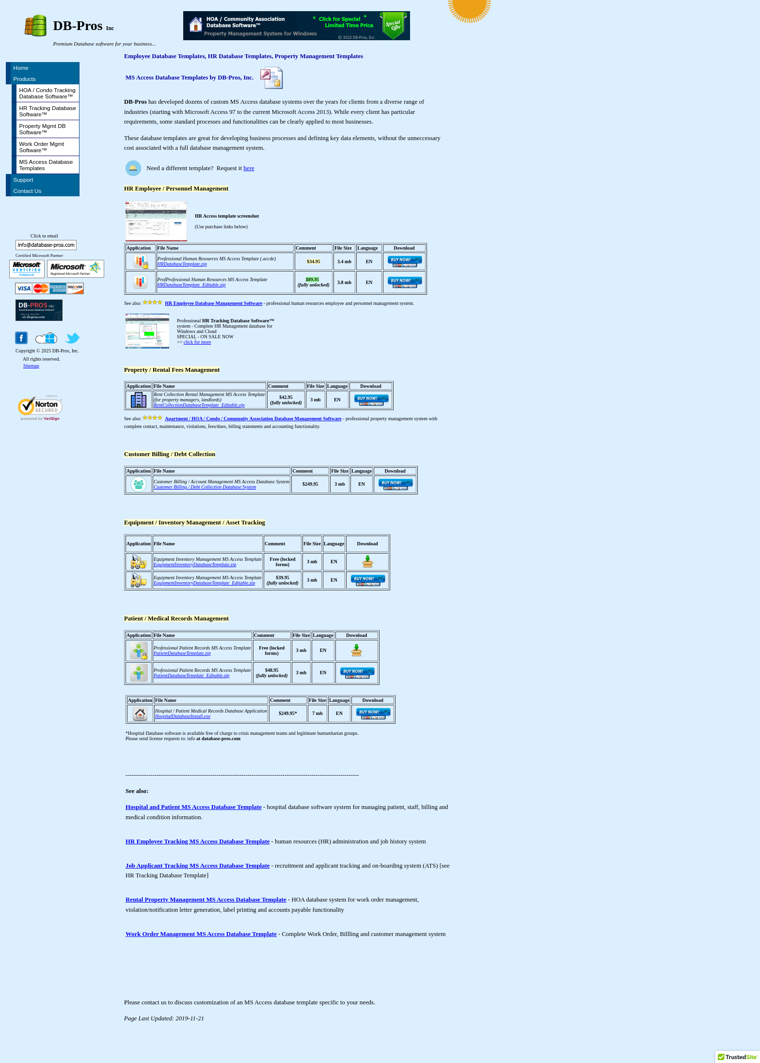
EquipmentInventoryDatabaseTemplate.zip (195, 564)
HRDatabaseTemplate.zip (182, 264)
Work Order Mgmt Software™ (41, 147)
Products (25, 79)
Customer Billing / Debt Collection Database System (205, 487)
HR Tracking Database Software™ (47, 111)
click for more (197, 342)
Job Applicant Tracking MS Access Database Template (197, 865)
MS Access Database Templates (46, 165)
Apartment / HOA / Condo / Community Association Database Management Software (253, 418)
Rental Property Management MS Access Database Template (206, 899)
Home (21, 67)
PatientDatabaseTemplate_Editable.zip (192, 675)
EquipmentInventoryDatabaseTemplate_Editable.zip (204, 583)
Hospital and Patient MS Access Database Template (194, 807)
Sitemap (31, 365)
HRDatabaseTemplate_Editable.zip (192, 284)
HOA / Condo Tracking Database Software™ (47, 93)
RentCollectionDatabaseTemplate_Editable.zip (199, 405)
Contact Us (28, 191)
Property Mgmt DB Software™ (42, 129)
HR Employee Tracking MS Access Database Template (197, 841)
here (248, 168)
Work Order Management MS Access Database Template (201, 934)
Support (23, 179)
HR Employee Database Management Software (213, 303)
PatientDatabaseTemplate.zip (182, 653)
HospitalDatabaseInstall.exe (182, 716)
